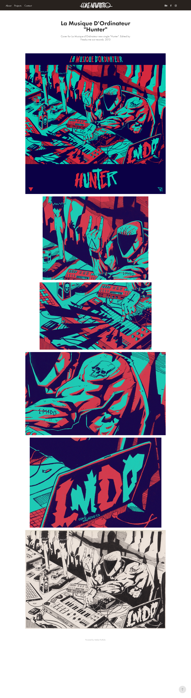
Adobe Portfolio (100, 640)
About (8, 5)
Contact (28, 5)
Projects (17, 5)
